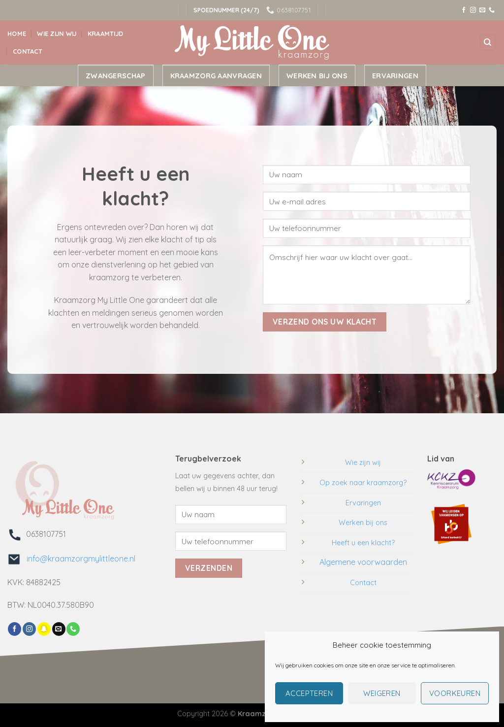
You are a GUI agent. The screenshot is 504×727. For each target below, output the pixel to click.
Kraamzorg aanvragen (216, 75)
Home (16, 33)
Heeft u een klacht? (363, 542)
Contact (27, 51)
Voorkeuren (455, 693)
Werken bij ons (316, 75)
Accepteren (309, 693)
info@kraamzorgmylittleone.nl (78, 558)
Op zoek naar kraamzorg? (363, 482)
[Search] (488, 42)
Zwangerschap (115, 75)
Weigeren (382, 693)
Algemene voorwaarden (363, 562)
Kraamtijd (105, 33)
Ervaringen (395, 75)
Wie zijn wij (56, 33)
